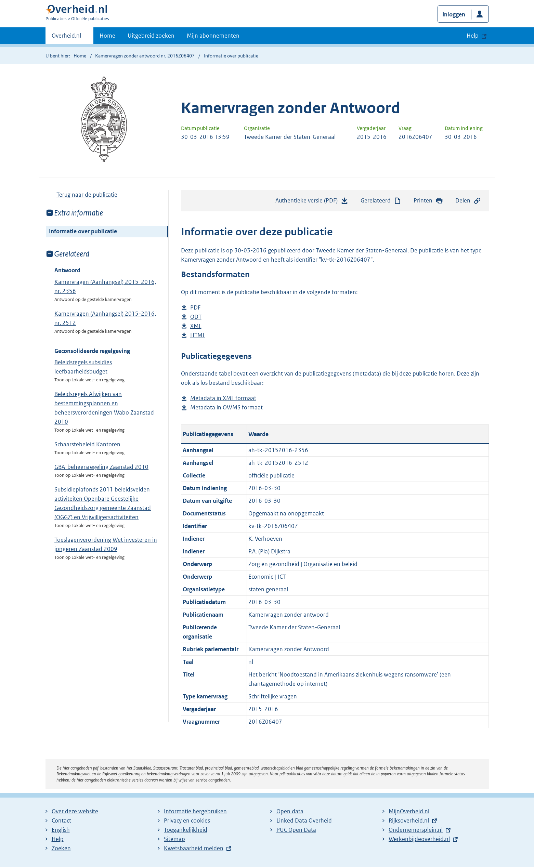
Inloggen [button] (453, 14)
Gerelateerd (381, 201)
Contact (61, 820)
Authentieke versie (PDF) (312, 202)
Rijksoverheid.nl (409, 820)
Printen (428, 201)
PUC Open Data (296, 829)
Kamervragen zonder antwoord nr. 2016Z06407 (145, 56)
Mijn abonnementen (213, 35)
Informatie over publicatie (83, 231)
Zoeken (61, 848)
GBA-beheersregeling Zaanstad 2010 (101, 467)
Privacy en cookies (187, 820)
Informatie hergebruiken (195, 811)
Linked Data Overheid (304, 820)
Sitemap (174, 839)
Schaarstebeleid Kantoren (87, 444)
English (61, 829)
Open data (289, 811)
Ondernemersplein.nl (416, 829)
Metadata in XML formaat (223, 398)
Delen (468, 201)
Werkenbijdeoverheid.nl (419, 839)
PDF (195, 307)
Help (58, 839)
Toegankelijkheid (185, 829)
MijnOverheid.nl (409, 811)
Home (107, 35)
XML (195, 326)
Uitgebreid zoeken (151, 35)
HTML (197, 335)
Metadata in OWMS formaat (226, 407)
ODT (195, 316)
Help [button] (473, 35)
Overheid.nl (66, 37)
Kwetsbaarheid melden (193, 848)
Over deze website (75, 811)
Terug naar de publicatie (86, 194)
